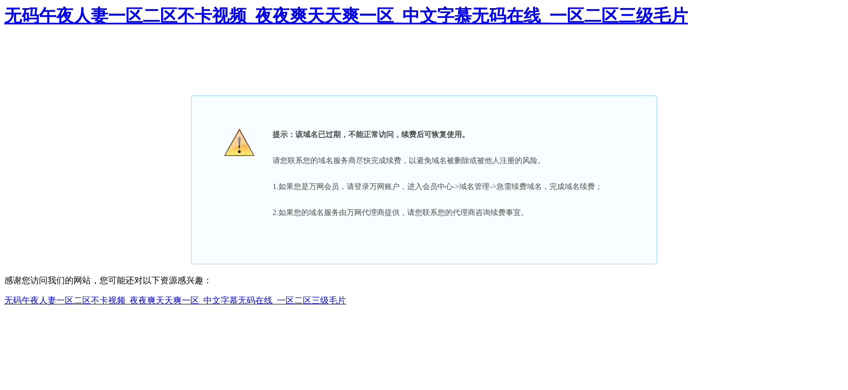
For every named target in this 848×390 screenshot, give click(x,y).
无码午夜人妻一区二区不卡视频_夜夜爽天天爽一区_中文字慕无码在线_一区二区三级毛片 (346, 15)
